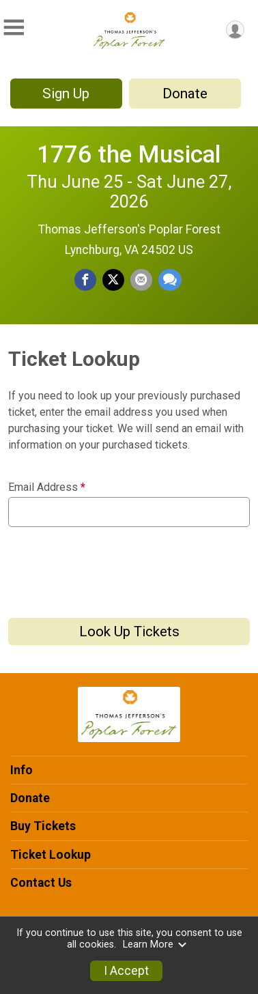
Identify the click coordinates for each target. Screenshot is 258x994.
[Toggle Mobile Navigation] (13, 28)
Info (21, 770)
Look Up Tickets (129, 631)
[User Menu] (235, 29)
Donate (184, 93)
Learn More (155, 944)
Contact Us (41, 883)
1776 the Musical (129, 154)
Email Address (46, 487)
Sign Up (65, 93)
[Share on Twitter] (113, 280)
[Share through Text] (170, 280)
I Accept (126, 971)
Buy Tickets (43, 826)
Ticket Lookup (50, 855)
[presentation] (112, 567)
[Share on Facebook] (85, 280)
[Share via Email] (141, 280)
